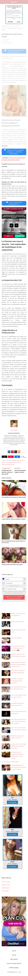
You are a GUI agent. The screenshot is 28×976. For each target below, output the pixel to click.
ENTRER (10, 22)
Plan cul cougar (6, 882)
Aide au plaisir (14, 959)
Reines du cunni (6, 885)
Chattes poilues (6, 888)
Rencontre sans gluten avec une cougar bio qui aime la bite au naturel (18, 721)
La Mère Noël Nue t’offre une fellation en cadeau (13, 519)
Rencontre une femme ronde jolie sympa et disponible (17, 681)
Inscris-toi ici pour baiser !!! (14, 963)
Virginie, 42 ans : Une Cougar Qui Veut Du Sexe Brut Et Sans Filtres (18, 746)
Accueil (14, 955)
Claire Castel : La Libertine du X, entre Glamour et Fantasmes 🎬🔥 (18, 648)
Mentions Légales (14, 967)
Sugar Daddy (5, 891)
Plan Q (14, 951)
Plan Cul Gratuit (17, 462)
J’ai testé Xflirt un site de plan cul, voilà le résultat (14, 497)
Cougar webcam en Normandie (10, 761)
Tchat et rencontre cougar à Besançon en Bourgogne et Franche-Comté (18, 664)
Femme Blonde (12, 460)
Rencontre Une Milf (16, 638)
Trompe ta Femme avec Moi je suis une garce (12, 564)
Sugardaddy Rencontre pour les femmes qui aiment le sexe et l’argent (18, 767)
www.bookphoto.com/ (8, 447)
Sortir (18, 22)
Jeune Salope (8, 462)
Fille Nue (19, 460)
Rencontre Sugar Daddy (8, 464)
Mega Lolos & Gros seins (17, 621)
